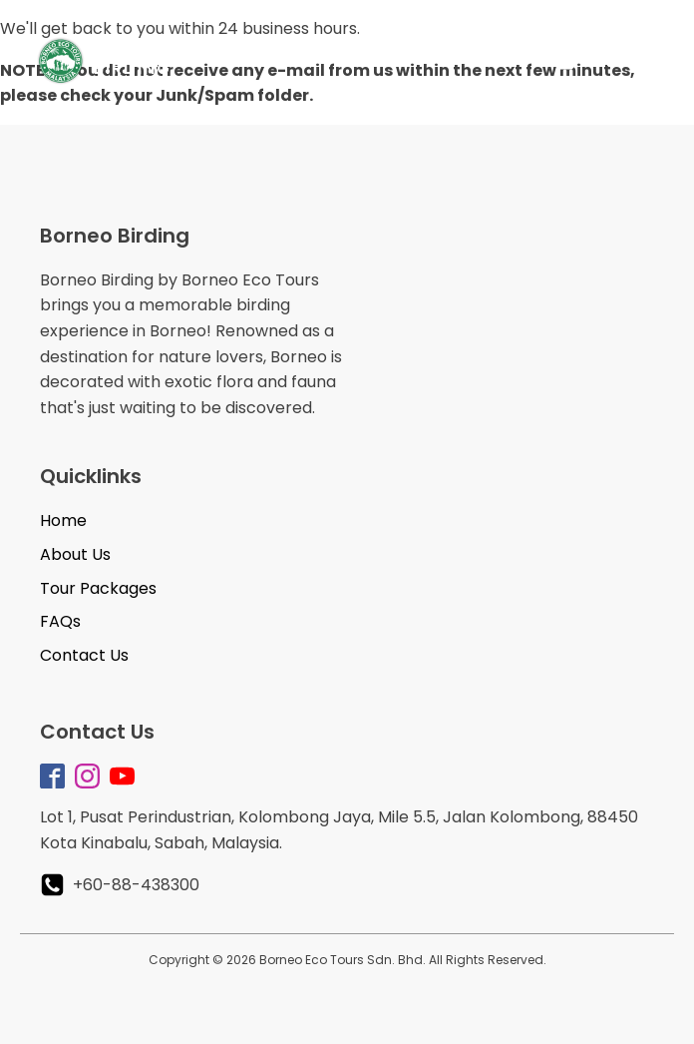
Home (63, 520)
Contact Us (84, 655)
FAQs (60, 621)
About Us (75, 554)
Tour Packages (98, 588)
